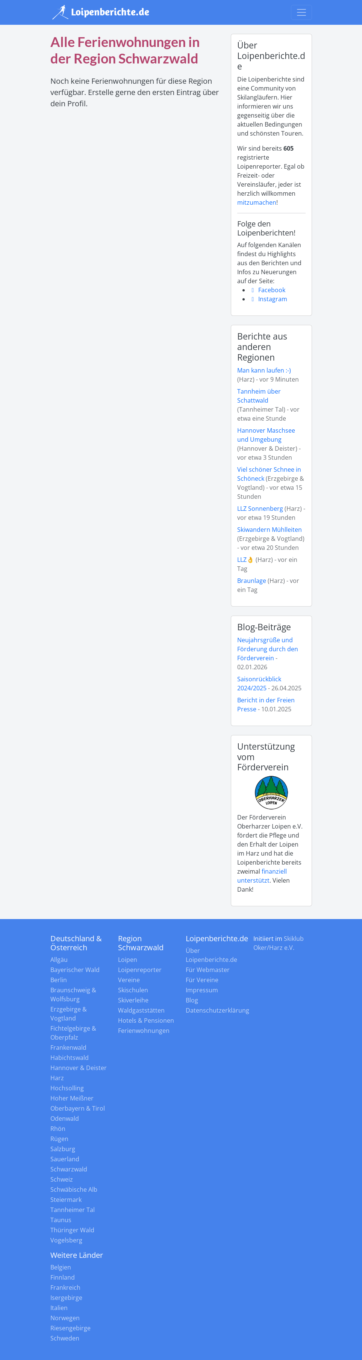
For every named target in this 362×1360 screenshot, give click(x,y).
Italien (59, 1308)
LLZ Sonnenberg (260, 508)
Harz (57, 1078)
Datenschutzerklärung (217, 1010)
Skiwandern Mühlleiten (269, 529)
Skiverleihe (133, 1000)
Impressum (202, 990)
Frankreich (65, 1287)
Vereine (129, 980)
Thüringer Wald (72, 1230)
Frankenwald (68, 1047)
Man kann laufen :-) (264, 370)
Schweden (64, 1338)
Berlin (58, 980)
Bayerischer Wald (75, 970)
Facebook (267, 290)
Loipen (127, 959)
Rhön (57, 1129)
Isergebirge (66, 1298)
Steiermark (66, 1199)
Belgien (60, 1267)
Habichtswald (69, 1058)
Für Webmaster (208, 970)
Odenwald (64, 1118)
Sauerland (64, 1159)
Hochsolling (67, 1088)
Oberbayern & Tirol (77, 1108)
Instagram (268, 299)
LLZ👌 (245, 559)
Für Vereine (202, 980)
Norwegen (65, 1318)
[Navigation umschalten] (301, 12)
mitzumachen (256, 202)
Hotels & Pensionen (146, 1020)
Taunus (60, 1220)
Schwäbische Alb (73, 1189)
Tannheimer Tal (72, 1210)
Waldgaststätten (141, 1010)
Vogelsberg (66, 1240)
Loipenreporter (140, 970)
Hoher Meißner (72, 1098)
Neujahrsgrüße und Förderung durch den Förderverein (267, 649)
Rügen (59, 1139)
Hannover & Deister (78, 1068)
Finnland (62, 1277)
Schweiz (61, 1179)
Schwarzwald (68, 1169)
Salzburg (62, 1149)
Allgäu (59, 959)
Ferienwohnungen (144, 1030)
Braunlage (252, 581)
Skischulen (133, 990)
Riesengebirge (70, 1328)
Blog (192, 1000)
